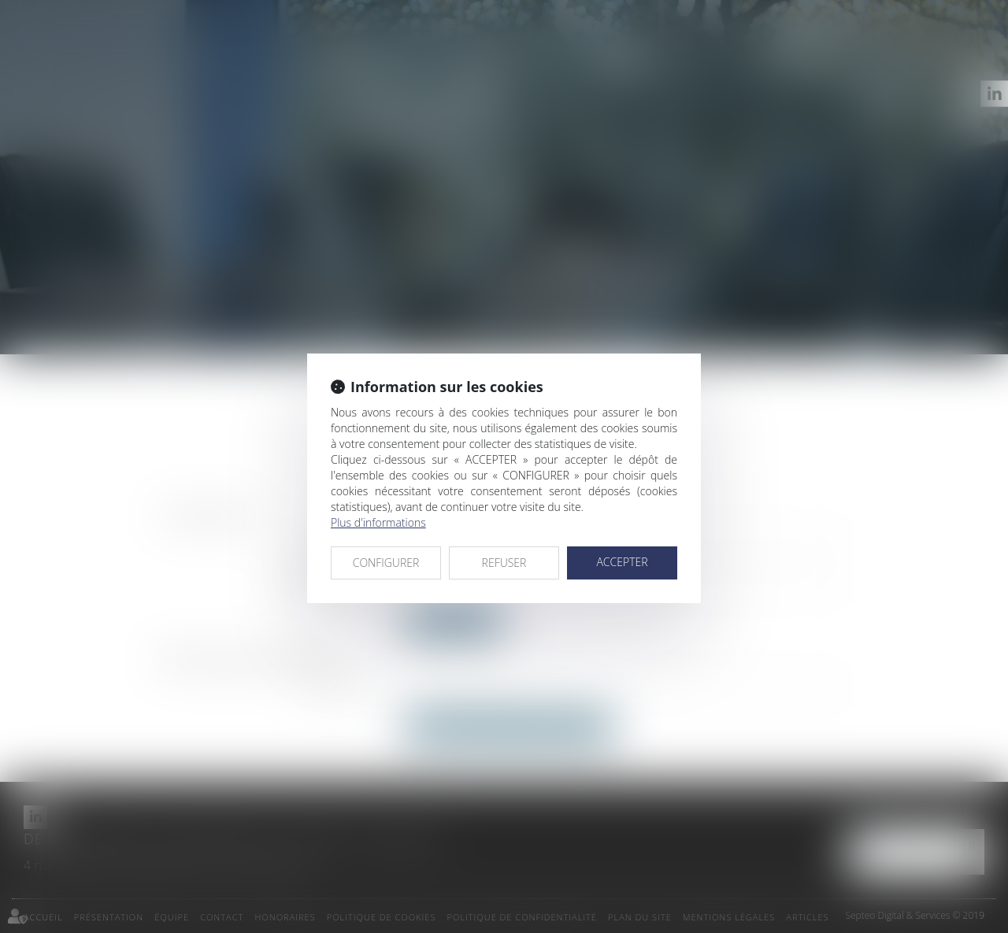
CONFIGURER (386, 562)
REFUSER (504, 562)
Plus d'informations (378, 522)
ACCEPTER (621, 561)
